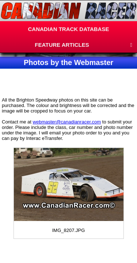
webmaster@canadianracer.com (67, 122)
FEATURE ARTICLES (62, 45)
